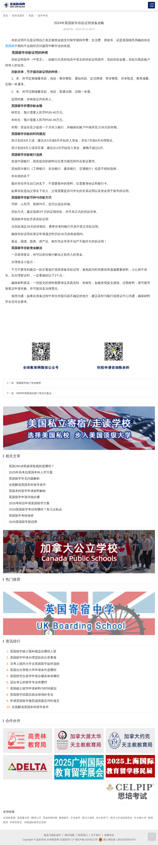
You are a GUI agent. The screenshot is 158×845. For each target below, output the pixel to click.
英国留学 (11, 46)
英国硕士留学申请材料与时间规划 (31, 688)
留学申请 (43, 15)
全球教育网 (9, 817)
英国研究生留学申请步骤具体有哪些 (32, 676)
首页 (5, 15)
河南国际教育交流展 (35, 822)
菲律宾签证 (16, 822)
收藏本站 (109, 835)
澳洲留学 (64, 817)
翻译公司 (36, 817)
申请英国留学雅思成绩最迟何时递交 (32, 700)
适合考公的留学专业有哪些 (26, 682)
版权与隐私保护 (52, 835)
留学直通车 (18, 15)
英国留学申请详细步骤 (24, 497)
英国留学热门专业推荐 (28, 383)
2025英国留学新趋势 (23, 521)
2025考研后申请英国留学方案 (29, 503)
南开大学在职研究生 (121, 817)
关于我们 (96, 835)
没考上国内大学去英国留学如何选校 (32, 663)
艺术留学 (75, 817)
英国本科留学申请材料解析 (27, 491)
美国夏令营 (23, 817)
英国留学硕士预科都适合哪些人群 (31, 651)
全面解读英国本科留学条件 (27, 484)
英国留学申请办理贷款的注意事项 (31, 657)
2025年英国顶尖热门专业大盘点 (33, 393)
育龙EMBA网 (50, 817)
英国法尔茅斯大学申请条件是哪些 (31, 670)
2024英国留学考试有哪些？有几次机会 (35, 509)
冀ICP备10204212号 (86, 839)
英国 (31, 15)
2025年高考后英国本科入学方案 (31, 472)
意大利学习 (102, 817)
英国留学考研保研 (21, 515)
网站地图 (69, 835)
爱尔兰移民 (88, 817)
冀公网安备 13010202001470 (117, 839)
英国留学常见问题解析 (24, 478)
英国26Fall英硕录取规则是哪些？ (31, 466)
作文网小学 (140, 817)
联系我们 (83, 835)
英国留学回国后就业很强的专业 (29, 694)
